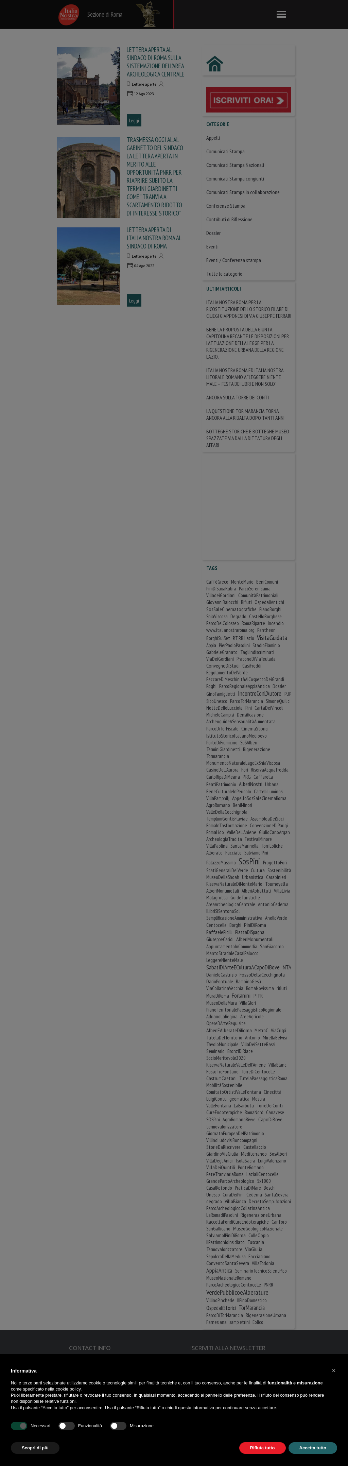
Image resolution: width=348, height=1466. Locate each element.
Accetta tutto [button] (312, 1447)
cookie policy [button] (68, 1389)
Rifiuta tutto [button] (262, 1447)
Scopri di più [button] (35, 1447)
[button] (333, 1370)
